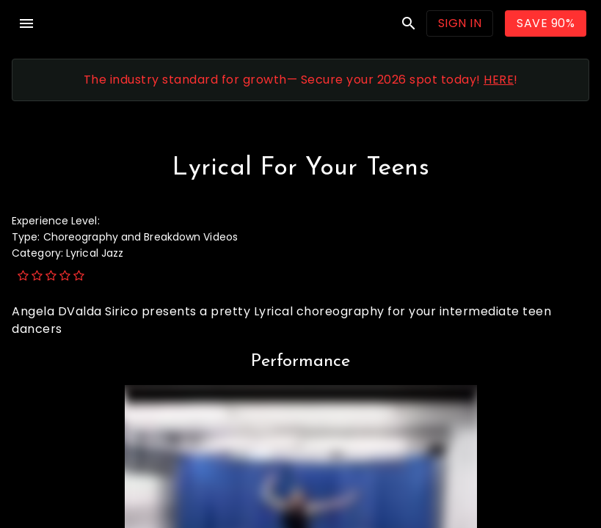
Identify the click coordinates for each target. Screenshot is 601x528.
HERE (499, 79)
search (409, 23)
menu (26, 23)
